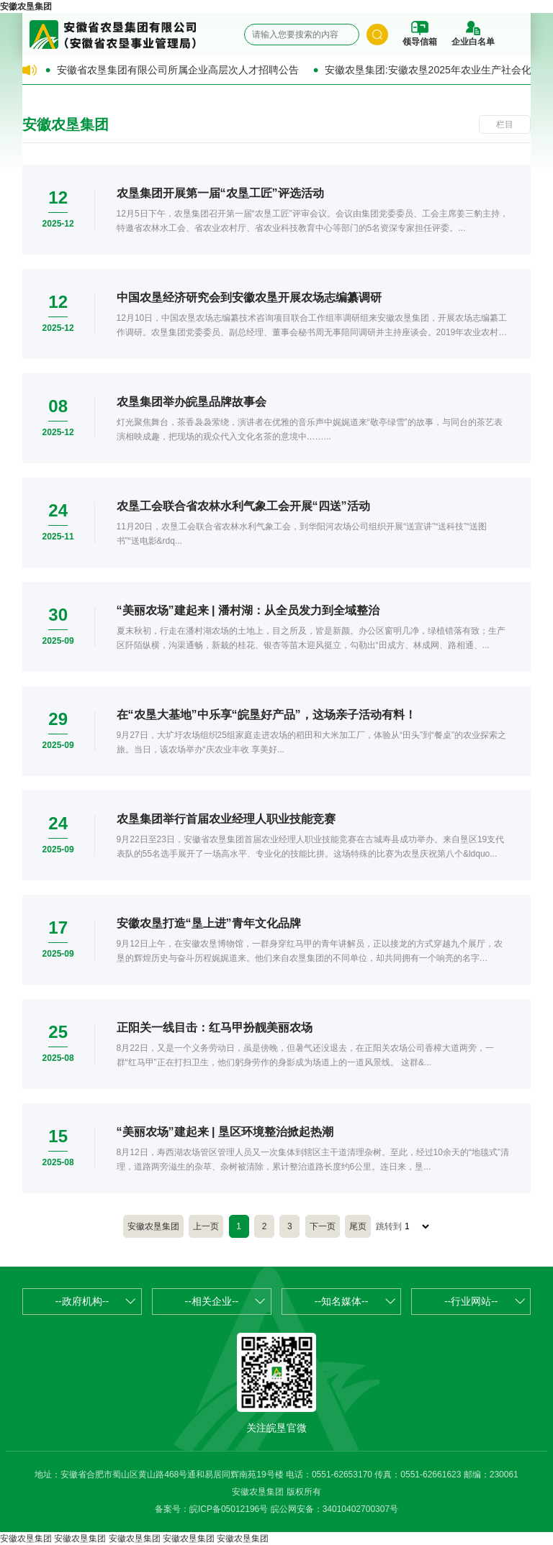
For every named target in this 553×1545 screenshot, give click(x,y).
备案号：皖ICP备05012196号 (211, 1509)
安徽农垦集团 (26, 6)
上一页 (206, 1226)
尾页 (358, 1226)
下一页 (323, 1226)
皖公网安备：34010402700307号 (334, 1509)
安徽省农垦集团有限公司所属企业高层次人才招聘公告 (178, 70)
